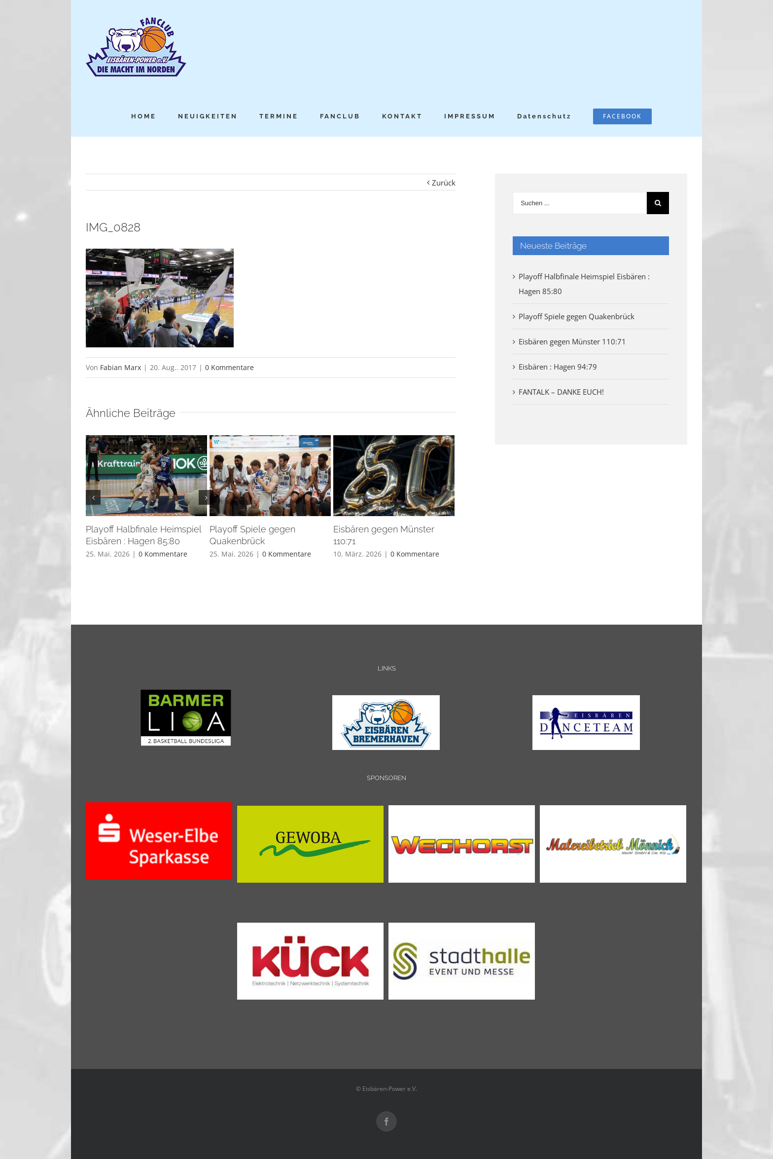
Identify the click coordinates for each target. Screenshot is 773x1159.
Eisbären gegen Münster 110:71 (572, 341)
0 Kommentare (229, 367)
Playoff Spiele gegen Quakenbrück (576, 316)
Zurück (444, 182)
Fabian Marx (120, 367)
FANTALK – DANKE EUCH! (561, 392)
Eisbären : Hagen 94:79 (558, 367)
